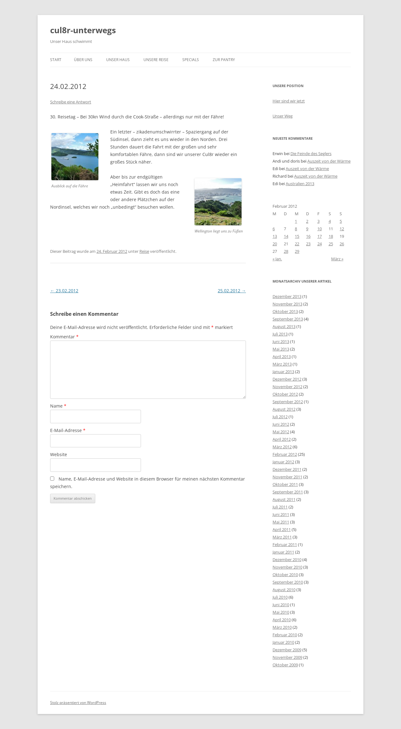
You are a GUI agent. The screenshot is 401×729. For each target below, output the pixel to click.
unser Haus (118, 59)
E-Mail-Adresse (68, 430)
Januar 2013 (283, 371)
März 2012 (282, 447)
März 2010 (282, 627)
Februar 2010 (285, 635)
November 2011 (287, 477)
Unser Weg (283, 116)
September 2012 (288, 401)
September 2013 (288, 319)
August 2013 (284, 326)
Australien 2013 (300, 183)
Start (55, 59)
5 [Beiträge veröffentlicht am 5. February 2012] (341, 221)
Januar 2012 (283, 462)
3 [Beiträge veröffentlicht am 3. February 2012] (318, 221)
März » (337, 259)
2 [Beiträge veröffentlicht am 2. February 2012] (307, 221)
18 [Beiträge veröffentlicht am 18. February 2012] (331, 236)
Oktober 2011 (285, 484)
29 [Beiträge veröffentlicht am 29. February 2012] (297, 251)
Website (58, 454)
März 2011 (282, 537)
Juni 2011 (281, 514)
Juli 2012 (280, 416)
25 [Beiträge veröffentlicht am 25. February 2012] (331, 244)
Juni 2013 (281, 341)
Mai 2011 (281, 522)
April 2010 (282, 619)
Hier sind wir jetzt (289, 101)
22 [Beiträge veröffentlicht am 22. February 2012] (297, 244)
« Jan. (277, 259)
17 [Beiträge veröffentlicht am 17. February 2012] (319, 236)
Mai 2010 (281, 612)
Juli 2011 (280, 507)
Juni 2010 (281, 604)
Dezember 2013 (287, 296)
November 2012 (287, 386)
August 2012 (284, 409)
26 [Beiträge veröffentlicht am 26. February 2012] (342, 244)
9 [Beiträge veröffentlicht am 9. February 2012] (307, 229)
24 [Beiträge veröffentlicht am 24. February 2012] (319, 244)
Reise (144, 251)
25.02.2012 (232, 291)
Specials (190, 59)
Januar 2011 (283, 552)
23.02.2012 (64, 291)
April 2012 (282, 439)
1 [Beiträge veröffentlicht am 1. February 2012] (296, 221)
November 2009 (287, 657)
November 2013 (287, 304)
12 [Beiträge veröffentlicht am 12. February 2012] (342, 229)
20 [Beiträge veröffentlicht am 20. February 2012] (275, 244)
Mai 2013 (281, 349)
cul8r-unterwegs (83, 30)
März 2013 (282, 364)
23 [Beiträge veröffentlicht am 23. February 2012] (308, 244)
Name (58, 406)
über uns (83, 59)
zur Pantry (224, 59)
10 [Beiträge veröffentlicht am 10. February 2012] (319, 229)
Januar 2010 (283, 642)
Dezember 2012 (287, 379)
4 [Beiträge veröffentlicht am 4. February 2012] (330, 221)
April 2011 (282, 529)
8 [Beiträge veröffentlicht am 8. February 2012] (296, 229)
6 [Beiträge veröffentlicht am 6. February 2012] (274, 229)
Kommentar (64, 337)
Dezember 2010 (287, 559)
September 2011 (288, 492)
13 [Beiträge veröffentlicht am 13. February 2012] (275, 236)
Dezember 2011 (287, 469)
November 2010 (287, 567)
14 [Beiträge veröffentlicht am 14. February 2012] (286, 236)
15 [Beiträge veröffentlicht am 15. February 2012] (297, 236)
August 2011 (284, 499)
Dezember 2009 (287, 650)
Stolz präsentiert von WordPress (78, 702)
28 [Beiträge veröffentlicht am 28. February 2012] (286, 251)
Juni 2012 (281, 424)
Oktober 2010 (285, 574)
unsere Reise (156, 59)
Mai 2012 (281, 432)
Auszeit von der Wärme (329, 161)
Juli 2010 (280, 597)
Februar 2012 (285, 454)
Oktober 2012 (285, 394)
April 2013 (282, 356)
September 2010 (288, 582)
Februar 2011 (285, 544)
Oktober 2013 (285, 311)
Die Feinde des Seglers (310, 153)
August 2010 (284, 589)
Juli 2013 (280, 334)
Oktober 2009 (285, 665)
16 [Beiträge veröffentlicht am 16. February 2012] (308, 236)
